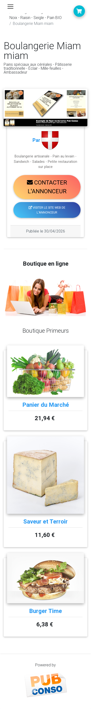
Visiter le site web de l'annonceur (47, 210)
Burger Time (45, 610)
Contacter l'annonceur (47, 187)
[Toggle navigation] (10, 6)
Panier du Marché (45, 404)
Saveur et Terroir (45, 521)
